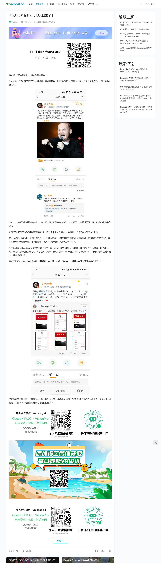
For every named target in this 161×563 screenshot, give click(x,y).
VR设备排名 (62, 4)
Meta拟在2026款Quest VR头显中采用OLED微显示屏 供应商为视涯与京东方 (136, 109)
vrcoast (13, 21)
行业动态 (39, 4)
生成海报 (26, 551)
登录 (147, 4)
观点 (72, 4)
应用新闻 (50, 4)
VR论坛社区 (92, 4)
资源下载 (80, 4)
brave (122, 69)
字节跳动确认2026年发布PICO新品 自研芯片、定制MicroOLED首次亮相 (136, 98)
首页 (31, 4)
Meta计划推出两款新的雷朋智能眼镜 (134, 29)
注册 (153, 4)
